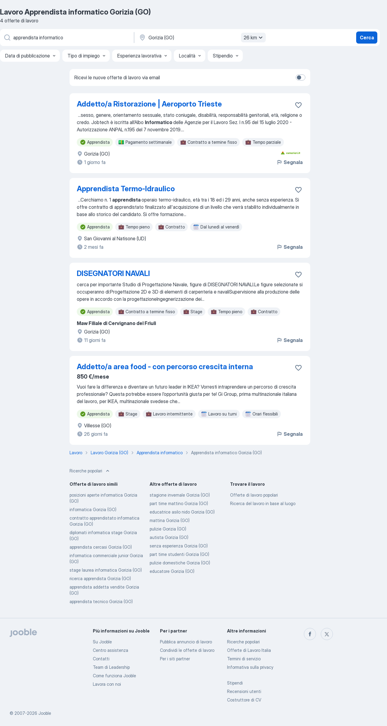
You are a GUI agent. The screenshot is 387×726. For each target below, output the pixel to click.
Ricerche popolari (243, 641)
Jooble (44, 713)
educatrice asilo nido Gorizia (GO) (182, 511)
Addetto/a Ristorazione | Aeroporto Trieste (149, 104)
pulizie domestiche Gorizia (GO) (180, 562)
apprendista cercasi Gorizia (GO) (101, 547)
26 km (254, 37)
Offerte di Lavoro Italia (249, 650)
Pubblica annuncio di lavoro (186, 641)
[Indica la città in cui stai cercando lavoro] (201, 37)
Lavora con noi (107, 684)
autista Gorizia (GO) (169, 537)
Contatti (101, 658)
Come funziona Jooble (114, 675)
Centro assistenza (110, 650)
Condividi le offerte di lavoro (187, 650)
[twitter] (327, 634)
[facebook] (310, 634)
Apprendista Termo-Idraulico (126, 188)
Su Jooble (102, 641)
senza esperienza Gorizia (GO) (179, 545)
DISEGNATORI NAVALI (113, 273)
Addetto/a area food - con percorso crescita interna (165, 366)
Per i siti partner (175, 658)
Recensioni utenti (244, 691)
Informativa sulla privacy (250, 667)
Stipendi (235, 682)
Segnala (289, 162)
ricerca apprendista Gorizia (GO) (100, 578)
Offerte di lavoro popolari (254, 495)
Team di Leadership (111, 667)
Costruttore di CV (244, 699)
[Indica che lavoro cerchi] (66, 37)
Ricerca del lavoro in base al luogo (262, 503)
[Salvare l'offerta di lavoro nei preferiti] (298, 105)
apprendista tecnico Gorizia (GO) (101, 601)
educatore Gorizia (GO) (172, 571)
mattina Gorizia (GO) (170, 520)
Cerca (367, 37)
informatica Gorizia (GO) (93, 509)
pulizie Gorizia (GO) (168, 528)
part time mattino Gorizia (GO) (179, 503)
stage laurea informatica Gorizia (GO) (106, 570)
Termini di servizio (244, 658)
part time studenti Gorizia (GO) (179, 554)
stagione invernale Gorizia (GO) (180, 495)
